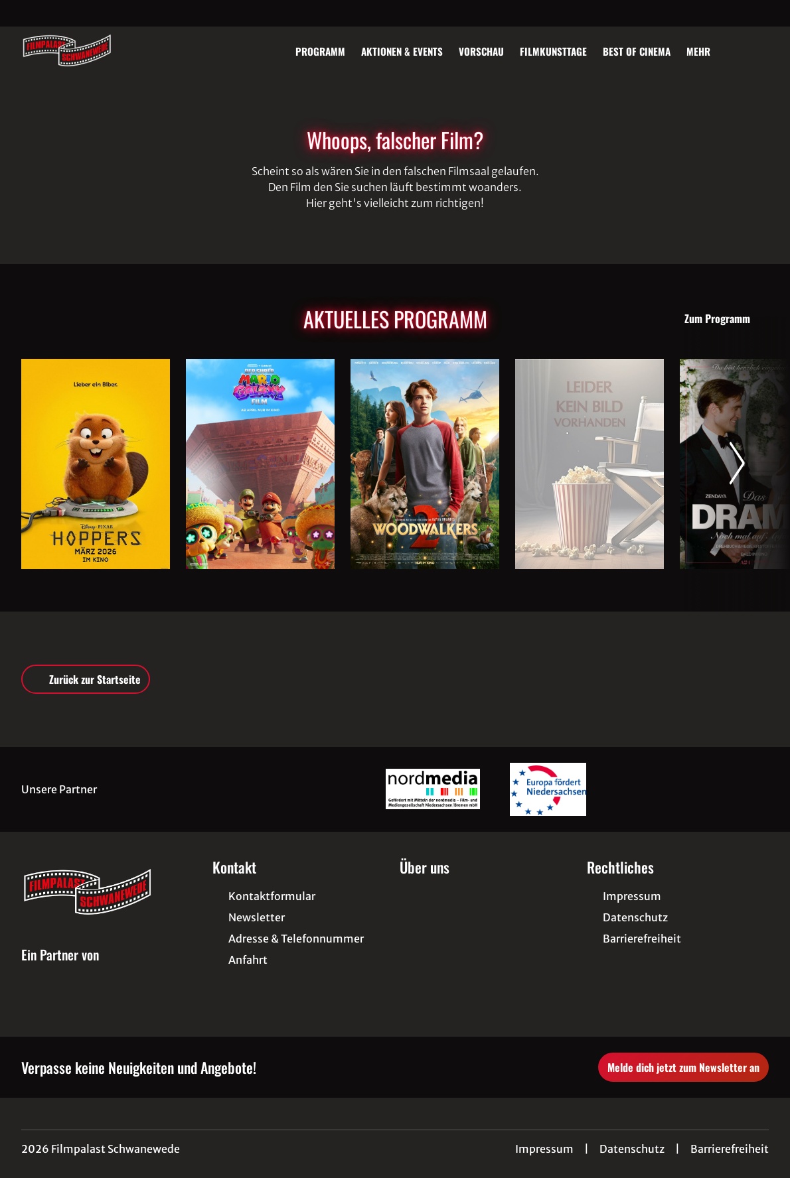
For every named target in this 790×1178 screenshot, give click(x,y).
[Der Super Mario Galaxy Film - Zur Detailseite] (260, 464)
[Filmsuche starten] (755, 50)
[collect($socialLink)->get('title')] (24, 13)
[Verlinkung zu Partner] (433, 789)
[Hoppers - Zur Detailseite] (95, 464)
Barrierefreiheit (729, 1148)
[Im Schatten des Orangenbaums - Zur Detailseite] (589, 464)
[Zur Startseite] (114, 50)
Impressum (544, 1148)
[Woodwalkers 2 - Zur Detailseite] (425, 464)
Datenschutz (632, 1148)
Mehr (706, 51)
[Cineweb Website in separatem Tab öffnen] (60, 970)
